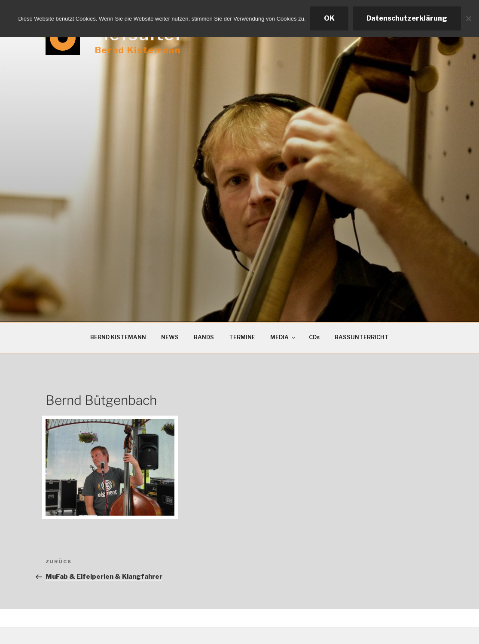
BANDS (204, 337)
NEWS (170, 337)
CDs (314, 337)
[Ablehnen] (468, 18)
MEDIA (283, 337)
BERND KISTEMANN (118, 337)
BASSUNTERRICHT (362, 337)
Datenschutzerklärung (406, 18)
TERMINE (242, 337)
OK (329, 18)
